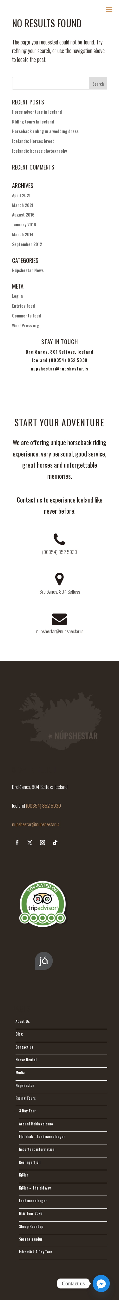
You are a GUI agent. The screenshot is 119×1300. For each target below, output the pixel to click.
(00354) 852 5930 (43, 805)
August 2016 (23, 214)
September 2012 (27, 244)
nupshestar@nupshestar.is (35, 824)
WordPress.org (25, 325)
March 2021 (22, 205)
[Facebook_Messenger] (101, 1283)
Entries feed (23, 305)
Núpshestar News (27, 270)
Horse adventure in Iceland (37, 111)
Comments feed (26, 315)
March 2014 (23, 234)
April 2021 (21, 195)
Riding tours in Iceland (33, 121)
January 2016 (24, 224)
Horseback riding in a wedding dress (45, 131)
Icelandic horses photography (39, 150)
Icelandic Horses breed (33, 140)
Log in (17, 295)
